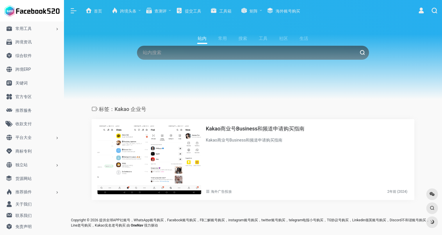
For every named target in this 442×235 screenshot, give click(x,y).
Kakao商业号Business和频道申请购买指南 (255, 129)
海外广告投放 (221, 192)
